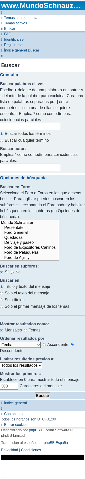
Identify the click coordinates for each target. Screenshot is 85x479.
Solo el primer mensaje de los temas (34, 306)
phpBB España (56, 443)
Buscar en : (11, 280)
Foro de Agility (29, 257)
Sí (4, 272)
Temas (32, 330)
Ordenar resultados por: (23, 338)
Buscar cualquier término (24, 140)
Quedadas (29, 237)
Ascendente (55, 344)
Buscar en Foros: (16, 187)
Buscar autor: (13, 148)
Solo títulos (12, 300)
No (15, 272)
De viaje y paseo (29, 242)
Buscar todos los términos (25, 133)
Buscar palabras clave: (22, 84)
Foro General (29, 232)
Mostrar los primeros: (20, 373)
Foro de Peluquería (29, 252)
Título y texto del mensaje (25, 286)
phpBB (34, 430)
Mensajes (11, 330)
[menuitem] (18, 18)
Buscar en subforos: (19, 266)
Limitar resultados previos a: (27, 359)
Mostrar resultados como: (24, 324)
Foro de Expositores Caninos (29, 247)
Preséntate (29, 227)
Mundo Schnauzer (29, 222)
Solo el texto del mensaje (24, 293)
